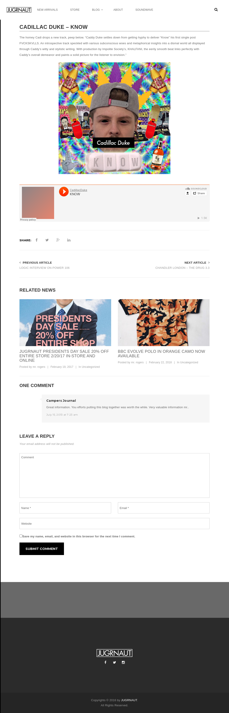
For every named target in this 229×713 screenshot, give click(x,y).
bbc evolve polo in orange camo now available (161, 353)
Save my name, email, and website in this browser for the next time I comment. (78, 536)
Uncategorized (91, 366)
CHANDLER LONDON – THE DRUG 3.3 (182, 267)
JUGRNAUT (129, 700)
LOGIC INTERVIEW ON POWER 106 (44, 267)
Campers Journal (61, 401)
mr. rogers (39, 366)
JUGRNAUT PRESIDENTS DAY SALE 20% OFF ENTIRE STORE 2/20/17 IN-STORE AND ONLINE (64, 356)
